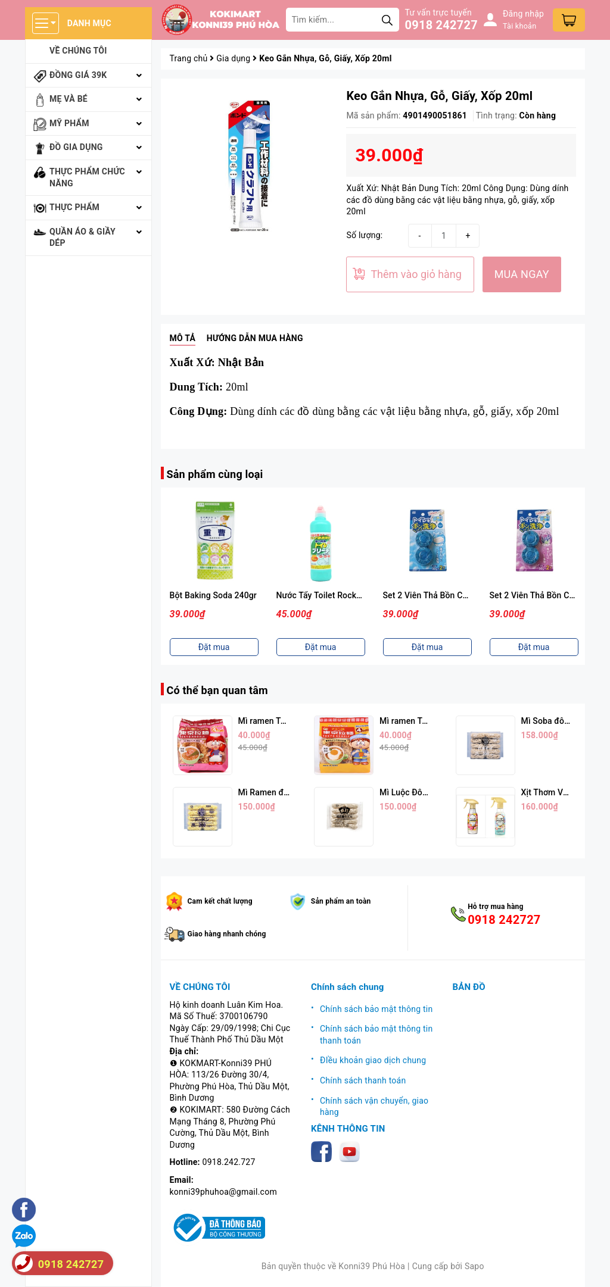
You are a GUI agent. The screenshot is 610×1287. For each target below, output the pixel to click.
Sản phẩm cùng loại (215, 474)
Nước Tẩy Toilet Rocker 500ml (333, 595)
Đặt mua (214, 647)
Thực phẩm (74, 207)
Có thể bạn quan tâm (217, 690)
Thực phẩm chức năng (87, 177)
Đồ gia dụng (76, 147)
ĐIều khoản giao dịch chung (373, 1060)
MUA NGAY (521, 274)
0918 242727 (441, 25)
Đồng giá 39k (78, 75)
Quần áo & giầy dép (82, 237)
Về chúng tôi (78, 50)
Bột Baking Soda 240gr (213, 595)
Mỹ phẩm (69, 123)
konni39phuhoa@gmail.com (223, 1192)
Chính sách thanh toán (363, 1080)
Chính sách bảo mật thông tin (376, 1009)
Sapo (474, 1266)
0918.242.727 (229, 1162)
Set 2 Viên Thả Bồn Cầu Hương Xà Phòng (461, 595)
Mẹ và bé (68, 99)
